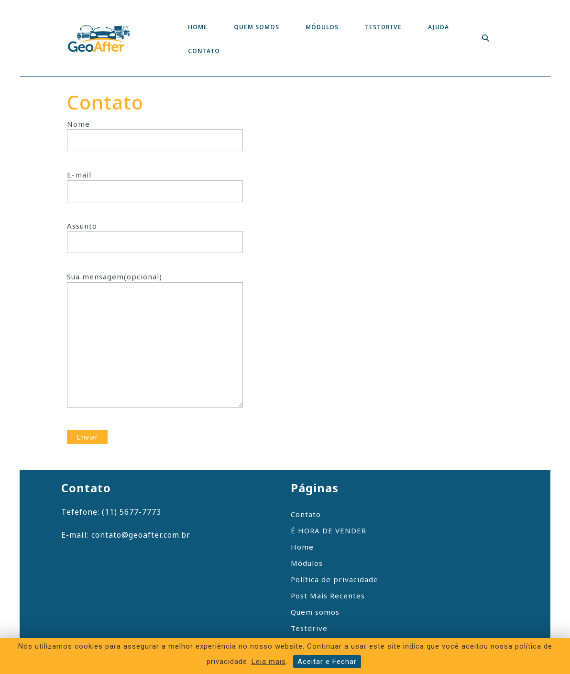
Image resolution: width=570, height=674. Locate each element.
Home (198, 27)
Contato (204, 51)
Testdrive (383, 27)
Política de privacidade (334, 579)
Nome (155, 132)
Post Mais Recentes (328, 595)
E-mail (155, 183)
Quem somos (256, 27)
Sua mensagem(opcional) (155, 346)
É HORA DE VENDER (328, 530)
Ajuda (438, 27)
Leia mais (269, 661)
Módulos (322, 27)
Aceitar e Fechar (327, 661)
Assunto (155, 234)
